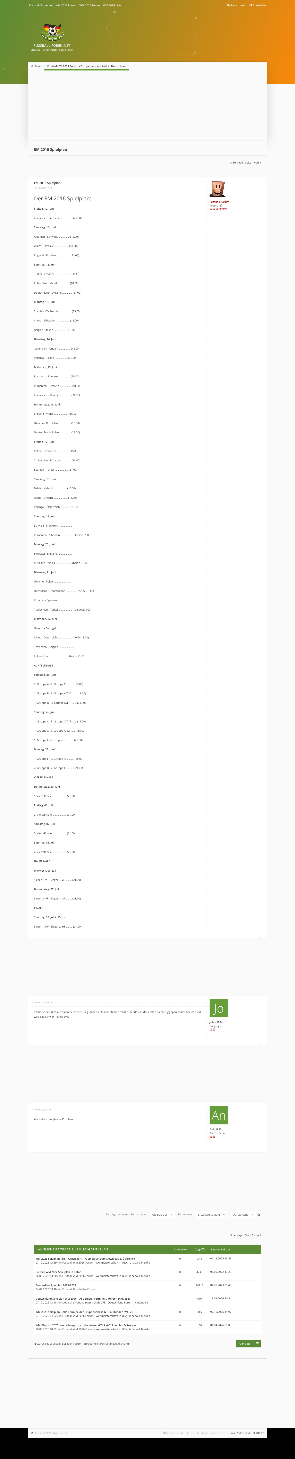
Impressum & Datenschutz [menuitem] (182, 1433)
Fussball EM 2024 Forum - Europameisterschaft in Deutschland (87, 66)
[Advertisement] (147, 105)
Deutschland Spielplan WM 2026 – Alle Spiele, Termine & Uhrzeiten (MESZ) (83, 1298)
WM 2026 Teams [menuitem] (89, 5)
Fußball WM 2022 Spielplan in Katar (58, 1272)
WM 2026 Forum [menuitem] (66, 5)
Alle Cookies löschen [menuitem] (216, 1433)
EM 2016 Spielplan (50, 149)
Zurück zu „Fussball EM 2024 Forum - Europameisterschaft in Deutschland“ (83, 1343)
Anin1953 (215, 1129)
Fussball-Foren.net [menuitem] (41, 5)
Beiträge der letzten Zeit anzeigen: (140, 1214)
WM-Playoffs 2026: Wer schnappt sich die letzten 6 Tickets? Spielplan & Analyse (86, 1325)
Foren (38, 66)
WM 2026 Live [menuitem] (112, 5)
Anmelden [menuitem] (259, 5)
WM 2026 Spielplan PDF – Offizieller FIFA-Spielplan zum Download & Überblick (85, 1258)
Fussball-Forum (219, 202)
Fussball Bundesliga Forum (78, 1289)
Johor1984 (216, 1022)
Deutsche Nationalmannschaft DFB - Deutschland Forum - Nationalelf (105, 1302)
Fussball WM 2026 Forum (51, 1433)
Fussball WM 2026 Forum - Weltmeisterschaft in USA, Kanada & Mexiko (106, 1262)
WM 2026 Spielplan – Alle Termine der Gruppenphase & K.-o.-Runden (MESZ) (84, 1312)
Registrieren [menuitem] (238, 5)
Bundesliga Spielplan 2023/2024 (56, 1285)
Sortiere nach (202, 1214)
